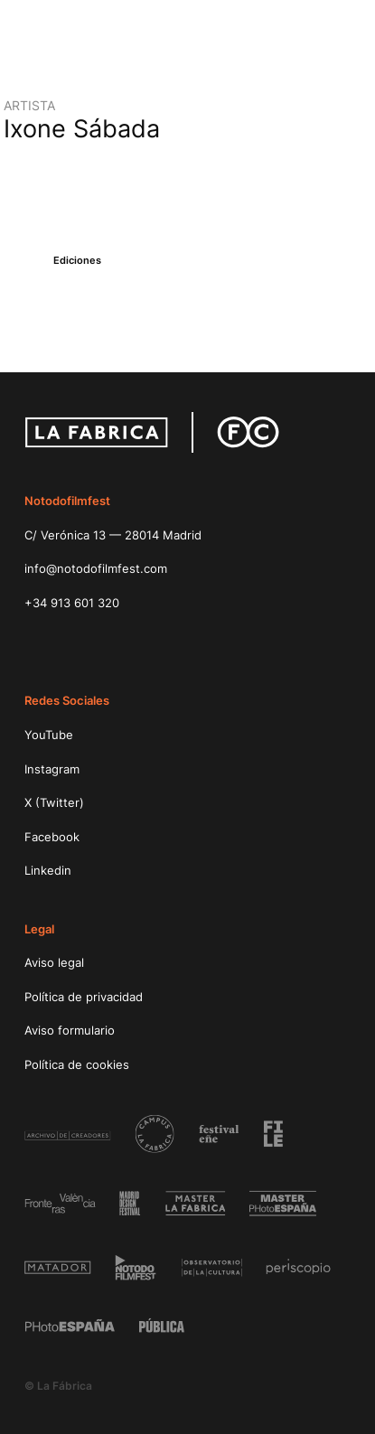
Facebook (52, 836)
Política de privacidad (83, 996)
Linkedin (47, 870)
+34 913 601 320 (71, 602)
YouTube (48, 734)
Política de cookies (76, 1064)
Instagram (52, 769)
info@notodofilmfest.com (95, 568)
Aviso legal (54, 962)
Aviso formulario (69, 1030)
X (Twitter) (54, 802)
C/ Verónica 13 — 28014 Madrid (113, 535)
